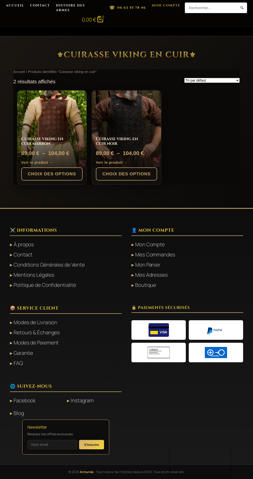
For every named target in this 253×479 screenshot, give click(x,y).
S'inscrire (91, 445)
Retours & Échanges (37, 332)
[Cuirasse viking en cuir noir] (126, 129)
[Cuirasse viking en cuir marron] (51, 129)
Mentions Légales (34, 274)
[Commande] (212, 80)
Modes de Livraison (35, 322)
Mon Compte (166, 5)
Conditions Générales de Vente (49, 264)
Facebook (25, 400)
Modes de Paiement (36, 342)
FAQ (18, 363)
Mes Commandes (155, 254)
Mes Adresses (151, 274)
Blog (19, 413)
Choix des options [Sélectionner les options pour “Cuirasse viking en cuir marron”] (52, 173)
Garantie (23, 352)
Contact (40, 5)
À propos (24, 244)
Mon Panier (147, 264)
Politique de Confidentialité (45, 284)
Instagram (82, 400)
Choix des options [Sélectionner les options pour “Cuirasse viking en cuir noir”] (126, 173)
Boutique (145, 284)
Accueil (15, 5)
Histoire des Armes (70, 7)
